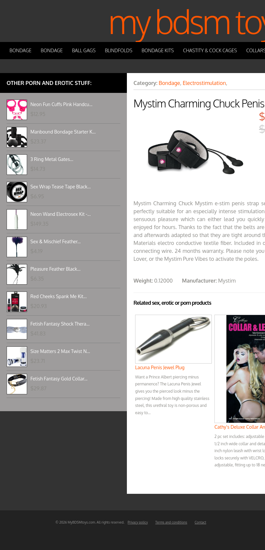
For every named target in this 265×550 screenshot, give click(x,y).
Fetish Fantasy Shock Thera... (60, 324)
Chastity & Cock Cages (210, 50)
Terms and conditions (171, 522)
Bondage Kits (158, 50)
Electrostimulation (204, 83)
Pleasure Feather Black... (55, 269)
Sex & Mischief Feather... (55, 241)
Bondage (21, 50)
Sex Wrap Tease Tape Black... (60, 186)
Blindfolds (118, 50)
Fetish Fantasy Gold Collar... (59, 378)
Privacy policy (138, 522)
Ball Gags (83, 50)
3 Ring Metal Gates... (51, 159)
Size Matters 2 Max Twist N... (60, 351)
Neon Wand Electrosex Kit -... (60, 214)
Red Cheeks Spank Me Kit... (58, 296)
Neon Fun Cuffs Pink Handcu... (61, 104)
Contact (200, 522)
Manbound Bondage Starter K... (62, 132)
